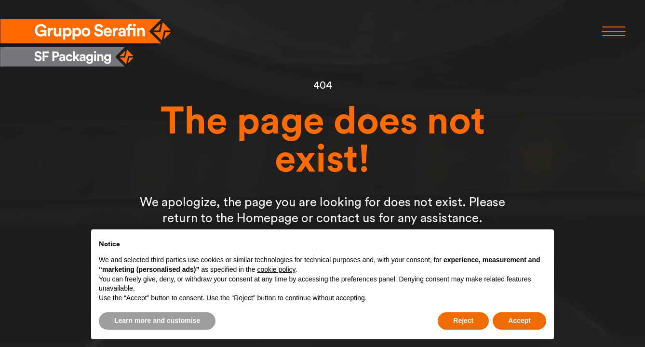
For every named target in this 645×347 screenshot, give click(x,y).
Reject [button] (463, 320)
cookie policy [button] (276, 269)
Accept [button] (519, 320)
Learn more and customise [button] (157, 320)
